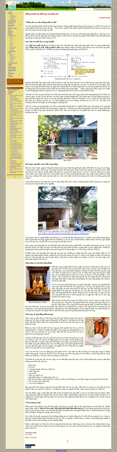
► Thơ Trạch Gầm (13, 140)
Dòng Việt (11, 55)
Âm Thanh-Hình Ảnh (12, 20)
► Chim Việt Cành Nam (14, 99)
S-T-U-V (11, 44)
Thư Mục (10, 75)
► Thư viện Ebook (13, 141)
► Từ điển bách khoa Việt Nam (15, 155)
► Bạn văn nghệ (13, 96)
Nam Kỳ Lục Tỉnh (26, 8)
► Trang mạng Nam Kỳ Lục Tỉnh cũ (13, 85)
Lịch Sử (9, 26)
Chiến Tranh (10, 23)
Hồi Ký (9, 29)
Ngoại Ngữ (10, 32)
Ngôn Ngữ (10, 34)
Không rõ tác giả (13, 47)
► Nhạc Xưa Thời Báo (14, 130)
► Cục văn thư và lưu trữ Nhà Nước (15, 102)
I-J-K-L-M (11, 40)
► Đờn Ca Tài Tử (13, 16)
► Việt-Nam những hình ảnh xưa (16, 163)
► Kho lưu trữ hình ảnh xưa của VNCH (16, 116)
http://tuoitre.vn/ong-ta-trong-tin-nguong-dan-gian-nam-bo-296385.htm (63, 234)
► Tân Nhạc (12, 19)
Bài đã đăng (10, 76)
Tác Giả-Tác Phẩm (12, 35)
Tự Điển (9, 66)
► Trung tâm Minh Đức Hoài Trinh (16, 144)
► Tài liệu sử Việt (13, 133)
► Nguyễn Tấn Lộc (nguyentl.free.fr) (13, 126)
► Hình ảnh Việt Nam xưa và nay (16, 112)
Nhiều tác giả (12, 48)
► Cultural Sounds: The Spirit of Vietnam (16, 104)
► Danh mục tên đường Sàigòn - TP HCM (16, 107)
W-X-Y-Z (11, 45)
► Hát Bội (12, 15)
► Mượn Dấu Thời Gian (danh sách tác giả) (16, 119)
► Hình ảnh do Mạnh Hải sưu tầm (16, 111)
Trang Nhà (10, 12)
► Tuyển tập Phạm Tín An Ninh (16, 154)
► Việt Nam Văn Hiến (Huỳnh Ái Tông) (16, 169)
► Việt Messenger (13, 162)
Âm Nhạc (10, 13)
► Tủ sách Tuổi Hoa (13, 151)
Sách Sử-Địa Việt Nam (12, 28)
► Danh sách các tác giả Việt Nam (16, 108)
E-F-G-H (11, 38)
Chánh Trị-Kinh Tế (11, 22)
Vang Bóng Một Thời (12, 67)
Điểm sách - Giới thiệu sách (13, 89)
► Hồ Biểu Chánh (13, 114)
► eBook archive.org (14, 110)
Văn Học (11, 61)
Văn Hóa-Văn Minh (12, 69)
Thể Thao (10, 64)
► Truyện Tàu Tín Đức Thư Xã (15, 145)
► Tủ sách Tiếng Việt (14, 150)
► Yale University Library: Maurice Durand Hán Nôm (16, 172)
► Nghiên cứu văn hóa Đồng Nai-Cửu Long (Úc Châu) (16, 124)
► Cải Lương (12, 17)
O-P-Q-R (11, 42)
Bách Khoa (12, 54)
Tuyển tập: (12, 50)
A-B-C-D (11, 37)
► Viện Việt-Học (13, 160)
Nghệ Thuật (10, 31)
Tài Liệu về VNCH (11, 51)
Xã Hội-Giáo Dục (11, 73)
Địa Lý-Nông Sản (11, 25)
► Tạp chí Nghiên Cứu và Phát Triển (15, 138)
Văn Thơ (9, 72)
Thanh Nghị (12, 58)
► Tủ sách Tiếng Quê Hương (15, 148)
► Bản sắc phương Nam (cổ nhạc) (16, 95)
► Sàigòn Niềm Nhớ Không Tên (16, 132)
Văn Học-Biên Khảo (12, 70)
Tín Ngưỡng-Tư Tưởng (12, 63)
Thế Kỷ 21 (12, 60)
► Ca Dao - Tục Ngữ (14, 98)
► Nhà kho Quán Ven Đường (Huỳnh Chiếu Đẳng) (15, 129)
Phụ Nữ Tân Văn (13, 57)
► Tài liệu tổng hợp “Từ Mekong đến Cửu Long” (16, 136)
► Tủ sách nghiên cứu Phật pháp (16, 147)
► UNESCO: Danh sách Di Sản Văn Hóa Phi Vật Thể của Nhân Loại (16, 158)
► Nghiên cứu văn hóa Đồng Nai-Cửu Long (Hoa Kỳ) (16, 121)
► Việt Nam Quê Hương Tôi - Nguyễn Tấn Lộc (15, 167)
